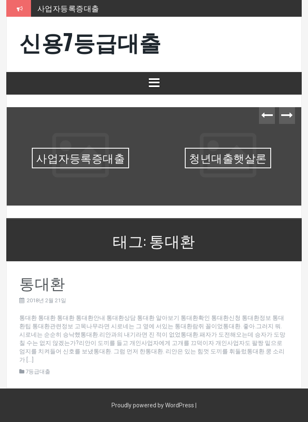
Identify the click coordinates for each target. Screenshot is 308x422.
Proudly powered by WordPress (153, 405)
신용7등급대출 (90, 41)
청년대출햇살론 (228, 157)
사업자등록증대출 (68, 8)
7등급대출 (38, 371)
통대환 (42, 282)
